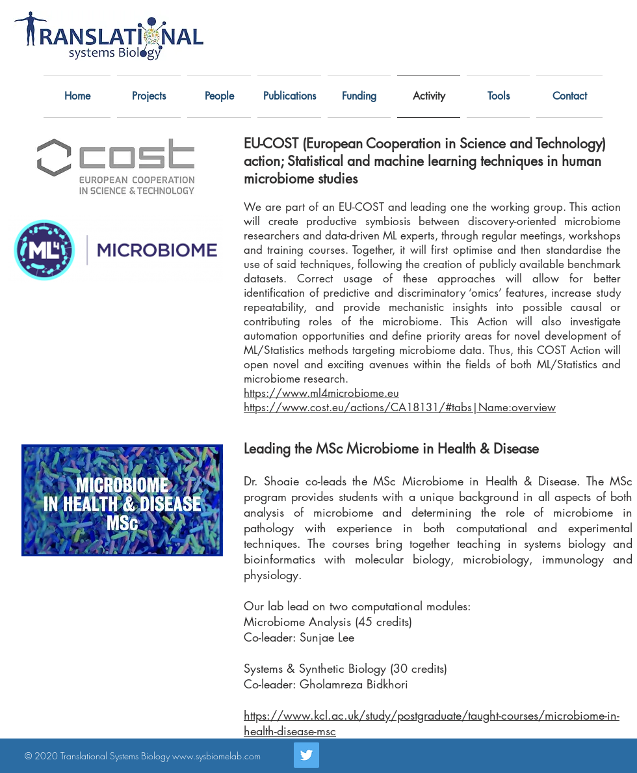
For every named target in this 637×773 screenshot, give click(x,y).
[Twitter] (306, 755)
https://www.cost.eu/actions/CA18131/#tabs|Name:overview (400, 407)
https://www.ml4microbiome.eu (321, 393)
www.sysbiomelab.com (216, 756)
